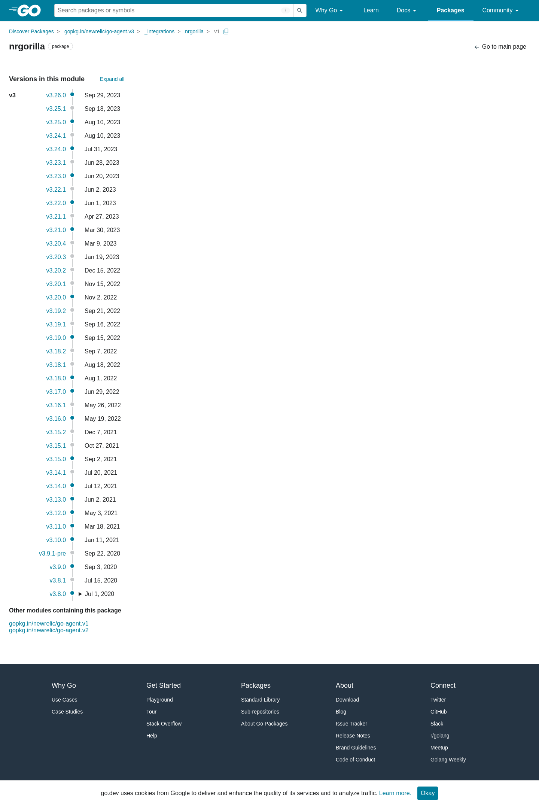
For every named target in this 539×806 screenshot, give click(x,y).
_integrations (159, 31)
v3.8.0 (57, 594)
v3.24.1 (56, 136)
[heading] (31, 10)
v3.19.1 (56, 324)
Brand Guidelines (356, 748)
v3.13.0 (56, 499)
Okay (428, 793)
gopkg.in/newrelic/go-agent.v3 (99, 31)
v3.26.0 (56, 95)
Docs (408, 10)
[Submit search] (300, 10)
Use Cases (64, 700)
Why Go (330, 10)
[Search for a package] (173, 10)
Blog (341, 712)
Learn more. (395, 793)
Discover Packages (31, 31)
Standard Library (260, 700)
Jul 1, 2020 (99, 594)
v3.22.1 (56, 189)
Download (347, 700)
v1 (217, 31)
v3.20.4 (56, 243)
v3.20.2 (56, 270)
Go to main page (499, 47)
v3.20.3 (56, 257)
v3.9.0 (57, 567)
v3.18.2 (56, 351)
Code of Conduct (355, 760)
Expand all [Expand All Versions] (112, 79)
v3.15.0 (56, 459)
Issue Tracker (351, 724)
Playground (159, 700)
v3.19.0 (56, 338)
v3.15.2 (56, 432)
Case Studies (67, 712)
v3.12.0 (56, 513)
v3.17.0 (56, 392)
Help (151, 736)
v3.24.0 (56, 149)
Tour (151, 712)
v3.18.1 (56, 365)
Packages (451, 10)
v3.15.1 (56, 445)
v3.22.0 (56, 203)
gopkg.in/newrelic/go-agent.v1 (49, 623)
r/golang (440, 736)
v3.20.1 (56, 284)
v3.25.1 (56, 109)
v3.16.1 (56, 405)
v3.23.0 (56, 176)
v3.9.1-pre (52, 553)
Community (501, 10)
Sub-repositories (260, 712)
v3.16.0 (56, 419)
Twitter (438, 700)
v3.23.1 (56, 162)
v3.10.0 (56, 540)
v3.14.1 (56, 472)
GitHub (438, 712)
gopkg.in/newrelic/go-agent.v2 (49, 630)
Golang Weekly (448, 760)
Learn (371, 10)
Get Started (163, 685)
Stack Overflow (164, 724)
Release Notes (353, 736)
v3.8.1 (57, 580)
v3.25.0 (56, 122)
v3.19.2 (56, 311)
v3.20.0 (56, 297)
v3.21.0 (56, 230)
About (344, 685)
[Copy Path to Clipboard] (226, 31)
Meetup (439, 748)
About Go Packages (264, 724)
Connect (443, 685)
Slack (436, 724)
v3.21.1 (56, 216)
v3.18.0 (56, 378)
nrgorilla (194, 31)
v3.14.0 (56, 486)
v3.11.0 (56, 526)
